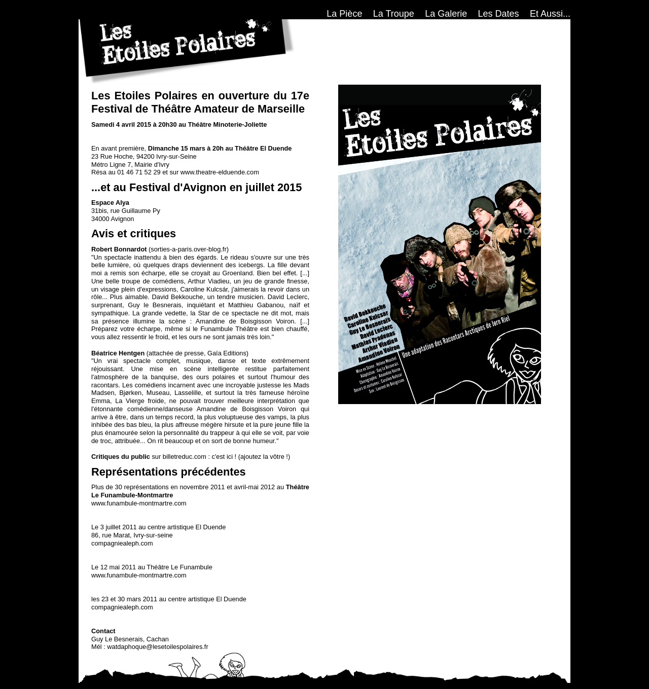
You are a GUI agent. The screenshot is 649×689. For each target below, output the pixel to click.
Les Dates (498, 14)
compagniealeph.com (122, 543)
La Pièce (344, 14)
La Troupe (393, 14)
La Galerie (446, 14)
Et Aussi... (550, 14)
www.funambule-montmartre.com (139, 503)
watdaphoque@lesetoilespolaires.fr (157, 646)
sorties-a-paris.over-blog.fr (188, 249)
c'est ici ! (224, 456)
